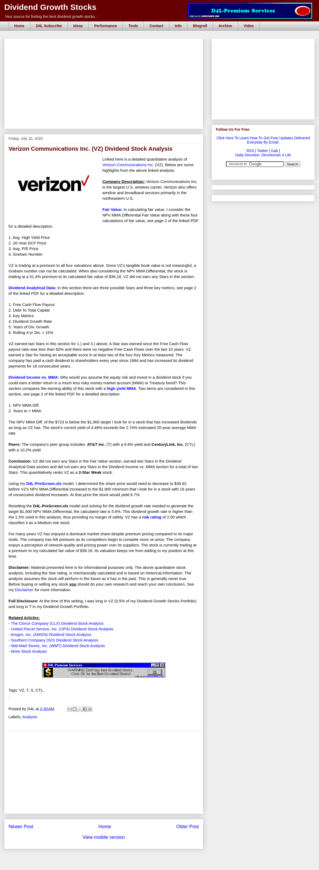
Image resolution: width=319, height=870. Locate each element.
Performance (105, 26)
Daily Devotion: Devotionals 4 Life (263, 155)
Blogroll (200, 26)
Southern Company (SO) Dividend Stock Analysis (54, 640)
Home (19, 26)
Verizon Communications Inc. (128, 164)
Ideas (78, 26)
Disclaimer (24, 589)
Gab (274, 151)
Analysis (29, 716)
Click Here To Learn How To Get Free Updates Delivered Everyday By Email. (263, 140)
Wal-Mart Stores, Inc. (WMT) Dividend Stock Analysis (58, 645)
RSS (250, 151)
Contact (156, 26)
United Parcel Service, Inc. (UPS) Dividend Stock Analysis (62, 629)
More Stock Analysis (29, 651)
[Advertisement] (105, 45)
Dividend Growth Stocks (50, 7)
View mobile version (103, 837)
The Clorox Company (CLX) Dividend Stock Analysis (57, 623)
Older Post (187, 826)
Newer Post (21, 826)
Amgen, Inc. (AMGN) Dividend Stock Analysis (51, 634)
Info (178, 26)
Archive (225, 26)
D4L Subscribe (49, 26)
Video (249, 26)
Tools (133, 26)
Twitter (262, 151)
